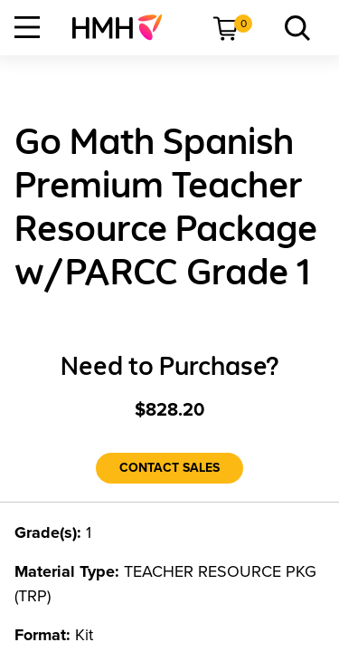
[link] (124, 27)
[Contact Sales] (169, 468)
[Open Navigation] (27, 27)
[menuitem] (124, 27)
